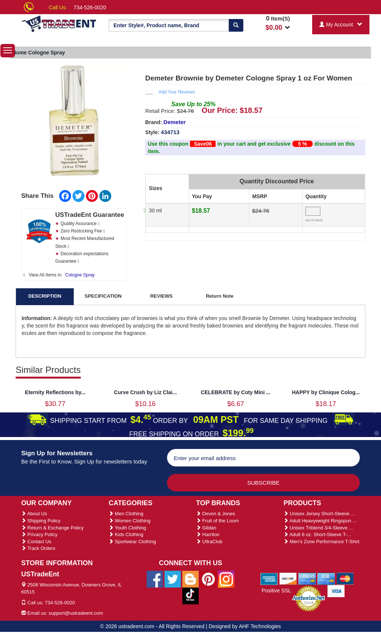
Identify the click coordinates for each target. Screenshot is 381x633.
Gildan (206, 528)
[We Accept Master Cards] (345, 578)
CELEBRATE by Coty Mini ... (235, 392)
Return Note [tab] (219, 296)
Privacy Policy (39, 534)
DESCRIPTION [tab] (44, 296)
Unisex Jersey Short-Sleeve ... (319, 513)
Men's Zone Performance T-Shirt (321, 541)
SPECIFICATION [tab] (102, 296)
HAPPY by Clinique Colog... (326, 392)
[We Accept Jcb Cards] (326, 578)
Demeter (174, 122)
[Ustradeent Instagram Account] (226, 579)
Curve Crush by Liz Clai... (145, 392)
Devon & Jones (215, 513)
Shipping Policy (41, 520)
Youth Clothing (127, 528)
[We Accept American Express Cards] (269, 578)
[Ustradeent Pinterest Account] (208, 579)
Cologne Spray (80, 275)
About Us (34, 513)
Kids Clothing (126, 534)
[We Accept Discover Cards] (288, 578)
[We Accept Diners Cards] (307, 578)
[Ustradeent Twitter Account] (172, 579)
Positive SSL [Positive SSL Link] (276, 591)
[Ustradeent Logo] (59, 23)
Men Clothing (126, 513)
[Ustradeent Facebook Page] (155, 579)
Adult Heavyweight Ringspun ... (320, 520)
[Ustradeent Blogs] (190, 579)
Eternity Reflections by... (55, 392)
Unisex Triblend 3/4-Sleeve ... (318, 528)
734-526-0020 (90, 7)
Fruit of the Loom (217, 520)
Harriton (208, 534)
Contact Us (36, 541)
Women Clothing (129, 520)
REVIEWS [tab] (161, 296)
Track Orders (38, 548)
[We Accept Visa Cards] (336, 591)
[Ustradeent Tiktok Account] (190, 595)
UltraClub (209, 541)
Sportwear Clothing (132, 541)
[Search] (235, 25)
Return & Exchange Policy (52, 528)
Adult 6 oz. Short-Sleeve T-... (317, 534)
